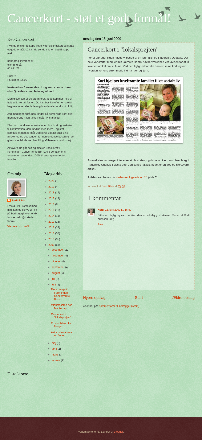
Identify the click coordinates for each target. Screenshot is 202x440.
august (56, 273)
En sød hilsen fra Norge (61, 325)
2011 (51, 233)
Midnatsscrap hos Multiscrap (61, 306)
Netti (101, 209)
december (58, 249)
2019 (51, 186)
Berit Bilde (18, 200)
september (58, 267)
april (54, 348)
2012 (51, 227)
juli (54, 278)
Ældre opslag (183, 298)
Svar (100, 224)
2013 (51, 221)
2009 (51, 244)
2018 (51, 192)
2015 (51, 209)
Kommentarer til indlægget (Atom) (119, 306)
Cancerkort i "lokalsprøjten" (61, 316)
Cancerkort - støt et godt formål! (89, 18)
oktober (56, 261)
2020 (51, 180)
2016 (51, 204)
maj (54, 343)
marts (55, 354)
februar (56, 360)
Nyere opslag (94, 298)
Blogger (118, 431)
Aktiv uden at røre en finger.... (61, 334)
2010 (51, 239)
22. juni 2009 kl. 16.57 (118, 209)
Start (139, 298)
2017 (51, 198)
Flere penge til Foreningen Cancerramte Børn (60, 294)
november (58, 255)
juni (54, 284)
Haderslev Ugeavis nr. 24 (132, 177)
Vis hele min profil (18, 226)
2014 (51, 215)
